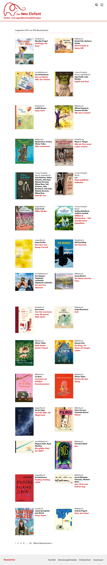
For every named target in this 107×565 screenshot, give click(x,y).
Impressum (98, 560)
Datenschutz (85, 560)
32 (30, 543)
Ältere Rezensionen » (42, 543)
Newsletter (9, 559)
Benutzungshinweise (67, 560)
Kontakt (52, 560)
